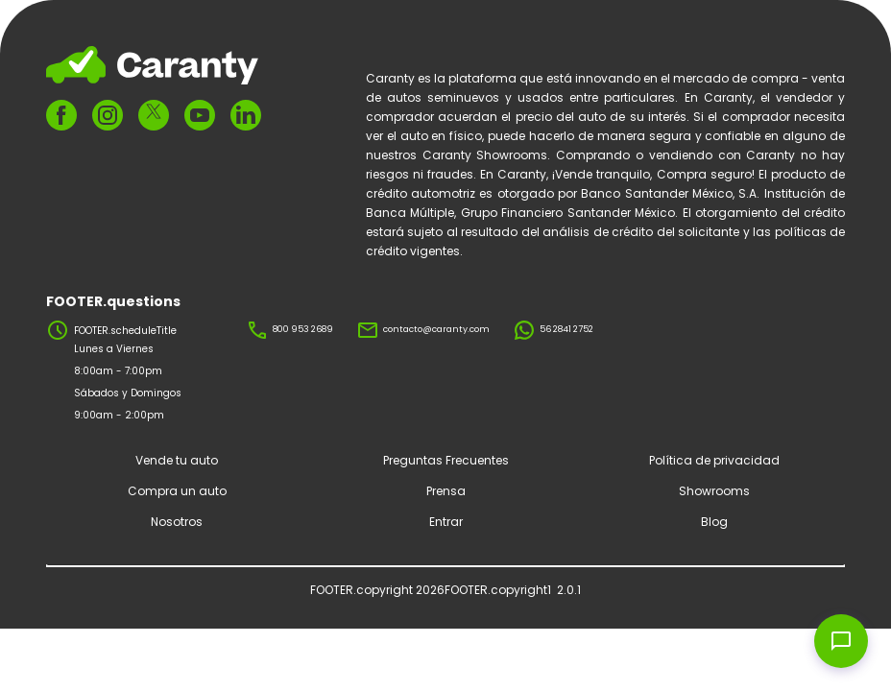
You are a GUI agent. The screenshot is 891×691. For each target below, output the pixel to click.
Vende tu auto (176, 460)
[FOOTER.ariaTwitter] (153, 115)
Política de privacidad (714, 460)
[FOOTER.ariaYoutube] (199, 115)
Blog (714, 521)
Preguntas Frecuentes (446, 460)
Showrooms (714, 491)
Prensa (446, 491)
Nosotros (177, 521)
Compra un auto (177, 491)
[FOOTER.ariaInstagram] (107, 115)
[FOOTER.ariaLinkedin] (245, 115)
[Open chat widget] (841, 641)
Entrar (446, 521)
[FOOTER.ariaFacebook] (61, 115)
